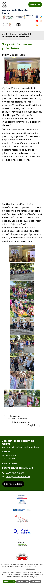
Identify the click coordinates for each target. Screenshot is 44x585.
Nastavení (35, 582)
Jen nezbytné (22, 582)
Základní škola (17, 54)
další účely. (31, 569)
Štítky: (5, 54)
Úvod (4, 34)
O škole (13, 34)
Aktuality (23, 34)
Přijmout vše (9, 582)
